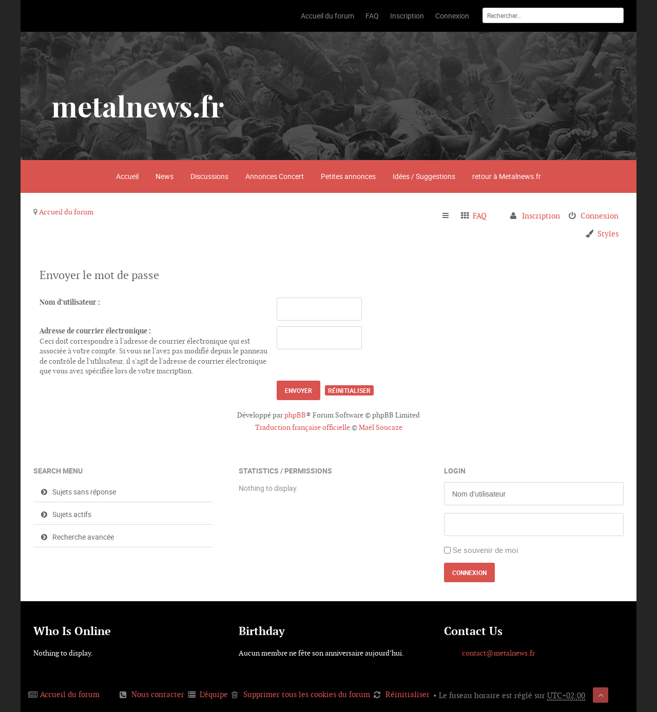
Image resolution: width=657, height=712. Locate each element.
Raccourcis (450, 216)
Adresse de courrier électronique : (95, 330)
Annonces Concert (274, 176)
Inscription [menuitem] (541, 216)
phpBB (295, 415)
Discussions (209, 176)
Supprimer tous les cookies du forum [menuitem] (306, 694)
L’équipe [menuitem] (214, 694)
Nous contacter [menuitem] (157, 694)
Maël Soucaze (380, 427)
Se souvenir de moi (485, 550)
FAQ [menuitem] (480, 216)
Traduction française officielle (302, 427)
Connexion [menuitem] (600, 216)
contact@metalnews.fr (498, 653)
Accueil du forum (66, 211)
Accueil (127, 176)
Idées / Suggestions (424, 176)
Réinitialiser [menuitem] (407, 694)
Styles (608, 234)
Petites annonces (348, 176)
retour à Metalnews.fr (506, 176)
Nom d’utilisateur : (70, 302)
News (164, 176)
